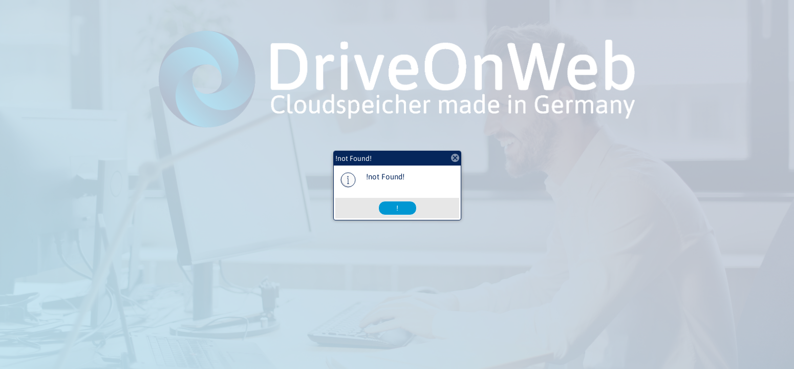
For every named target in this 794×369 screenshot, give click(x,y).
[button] (397, 208)
